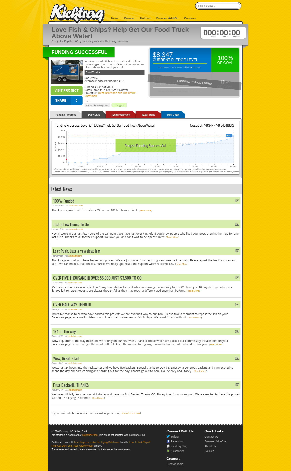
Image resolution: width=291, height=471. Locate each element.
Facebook (177, 441)
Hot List (145, 18)
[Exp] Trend (148, 114)
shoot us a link (130, 413)
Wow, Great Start (66, 358)
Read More (145, 210)
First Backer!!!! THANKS (71, 385)
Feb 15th (111, 90)
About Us (210, 446)
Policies (209, 451)
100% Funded (63, 201)
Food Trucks (93, 72)
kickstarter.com (76, 206)
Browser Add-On (167, 18)
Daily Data (94, 114)
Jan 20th (98, 90)
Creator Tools (174, 464)
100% (225, 58)
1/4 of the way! (65, 331)
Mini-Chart (173, 114)
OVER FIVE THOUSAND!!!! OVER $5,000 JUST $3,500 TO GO (97, 278)
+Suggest (120, 105)
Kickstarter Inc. (90, 435)
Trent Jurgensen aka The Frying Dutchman (110, 94)
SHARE (60, 100)
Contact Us (211, 436)
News (115, 18)
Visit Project (67, 90)
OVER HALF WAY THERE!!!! (72, 304)
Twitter (175, 436)
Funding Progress (66, 114)
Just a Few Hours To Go (71, 224)
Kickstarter (177, 451)
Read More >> (195, 91)
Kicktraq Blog (179, 446)
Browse (129, 18)
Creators (190, 18)
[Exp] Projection (121, 114)
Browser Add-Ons (215, 441)
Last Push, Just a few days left (77, 251)
